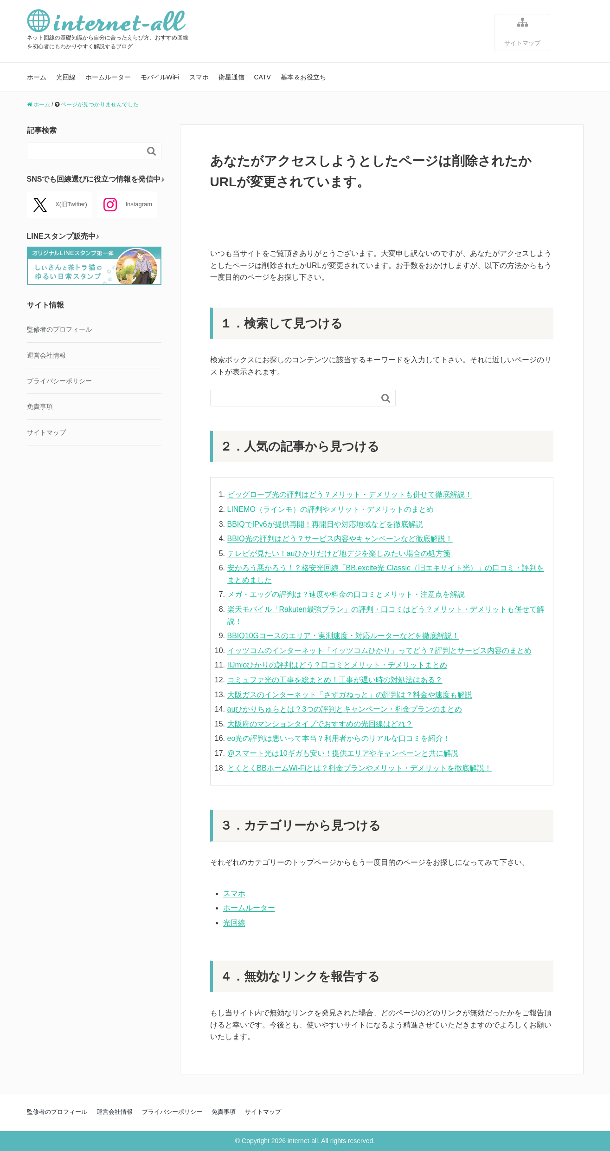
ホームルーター (108, 77)
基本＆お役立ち (303, 77)
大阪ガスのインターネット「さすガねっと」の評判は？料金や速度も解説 (349, 695)
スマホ (199, 77)
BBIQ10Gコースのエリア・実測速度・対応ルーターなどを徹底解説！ (343, 636)
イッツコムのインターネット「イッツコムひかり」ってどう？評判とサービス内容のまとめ (379, 650)
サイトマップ (522, 31)
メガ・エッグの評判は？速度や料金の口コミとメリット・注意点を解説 (346, 594)
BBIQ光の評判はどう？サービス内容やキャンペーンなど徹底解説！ (340, 539)
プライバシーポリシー (59, 381)
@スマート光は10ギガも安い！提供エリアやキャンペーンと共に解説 (342, 753)
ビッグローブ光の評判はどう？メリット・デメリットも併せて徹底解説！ (349, 494)
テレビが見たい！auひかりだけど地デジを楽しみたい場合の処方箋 (339, 553)
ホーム (36, 77)
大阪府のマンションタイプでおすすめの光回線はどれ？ (320, 724)
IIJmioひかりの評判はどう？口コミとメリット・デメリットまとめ (337, 665)
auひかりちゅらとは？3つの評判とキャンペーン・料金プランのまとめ (344, 709)
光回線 (66, 77)
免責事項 (40, 406)
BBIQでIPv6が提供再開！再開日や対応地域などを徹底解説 (325, 524)
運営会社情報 (46, 355)
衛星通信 (231, 77)
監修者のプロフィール (59, 329)
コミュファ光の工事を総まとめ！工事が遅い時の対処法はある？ (335, 680)
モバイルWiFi (160, 77)
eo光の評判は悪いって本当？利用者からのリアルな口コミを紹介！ (339, 738)
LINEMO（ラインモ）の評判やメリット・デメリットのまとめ (330, 509)
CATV (262, 77)
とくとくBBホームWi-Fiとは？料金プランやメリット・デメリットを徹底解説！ (359, 768)
